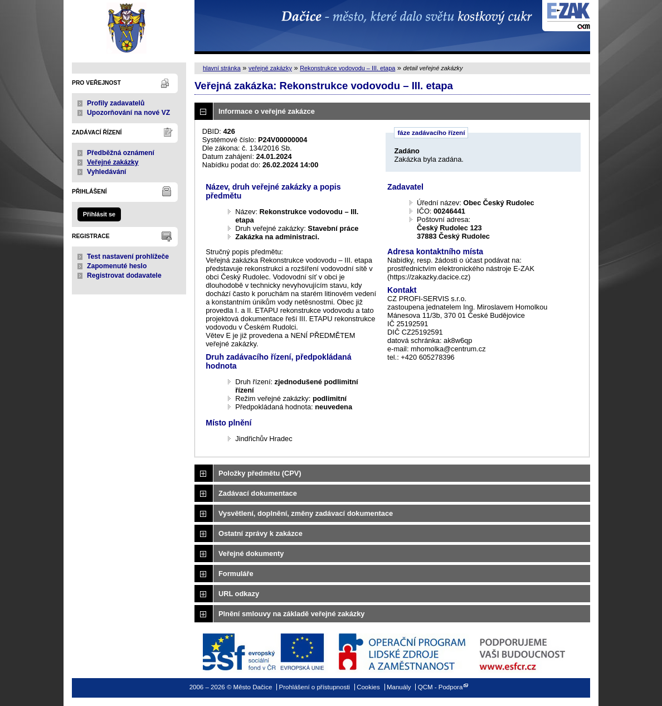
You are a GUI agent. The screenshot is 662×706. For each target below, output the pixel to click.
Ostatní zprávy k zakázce (260, 533)
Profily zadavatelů (115, 103)
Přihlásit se (99, 214)
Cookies (368, 687)
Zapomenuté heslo (117, 266)
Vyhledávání (106, 172)
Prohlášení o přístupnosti (314, 687)
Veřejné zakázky (113, 162)
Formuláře (236, 573)
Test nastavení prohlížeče (128, 256)
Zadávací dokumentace (257, 493)
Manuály (399, 687)
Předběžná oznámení (120, 153)
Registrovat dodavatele (124, 275)
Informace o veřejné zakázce (266, 111)
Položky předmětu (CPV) (259, 473)
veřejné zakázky (270, 68)
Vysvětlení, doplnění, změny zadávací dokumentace (305, 513)
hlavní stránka (222, 68)
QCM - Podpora (440, 687)
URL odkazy (238, 593)
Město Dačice (129, 27)
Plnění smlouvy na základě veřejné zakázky (291, 614)
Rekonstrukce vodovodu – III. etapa (347, 68)
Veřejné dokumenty (251, 553)
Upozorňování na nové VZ (128, 113)
